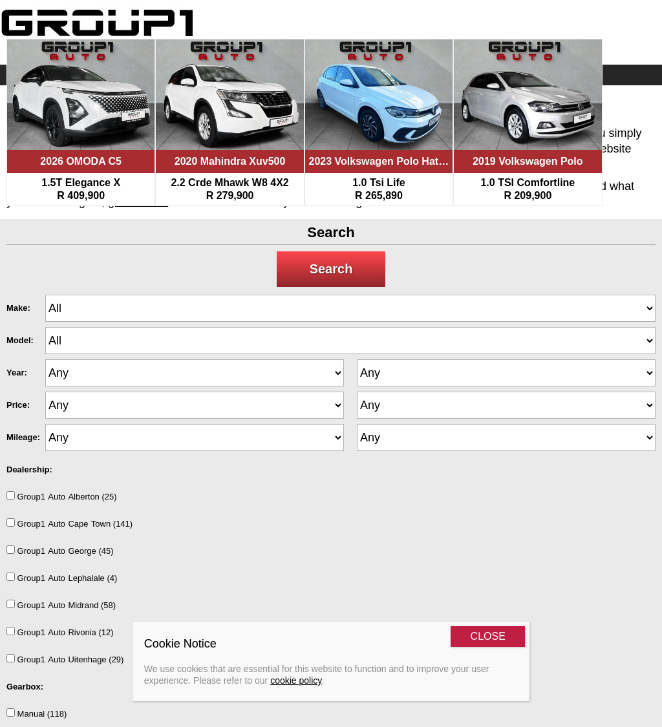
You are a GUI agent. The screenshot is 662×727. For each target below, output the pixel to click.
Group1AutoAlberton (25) (61, 496)
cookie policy (295, 680)
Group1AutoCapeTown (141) (69, 523)
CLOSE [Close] (488, 636)
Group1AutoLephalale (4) (61, 578)
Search (331, 269)
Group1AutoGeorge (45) (60, 550)
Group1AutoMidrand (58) (61, 605)
